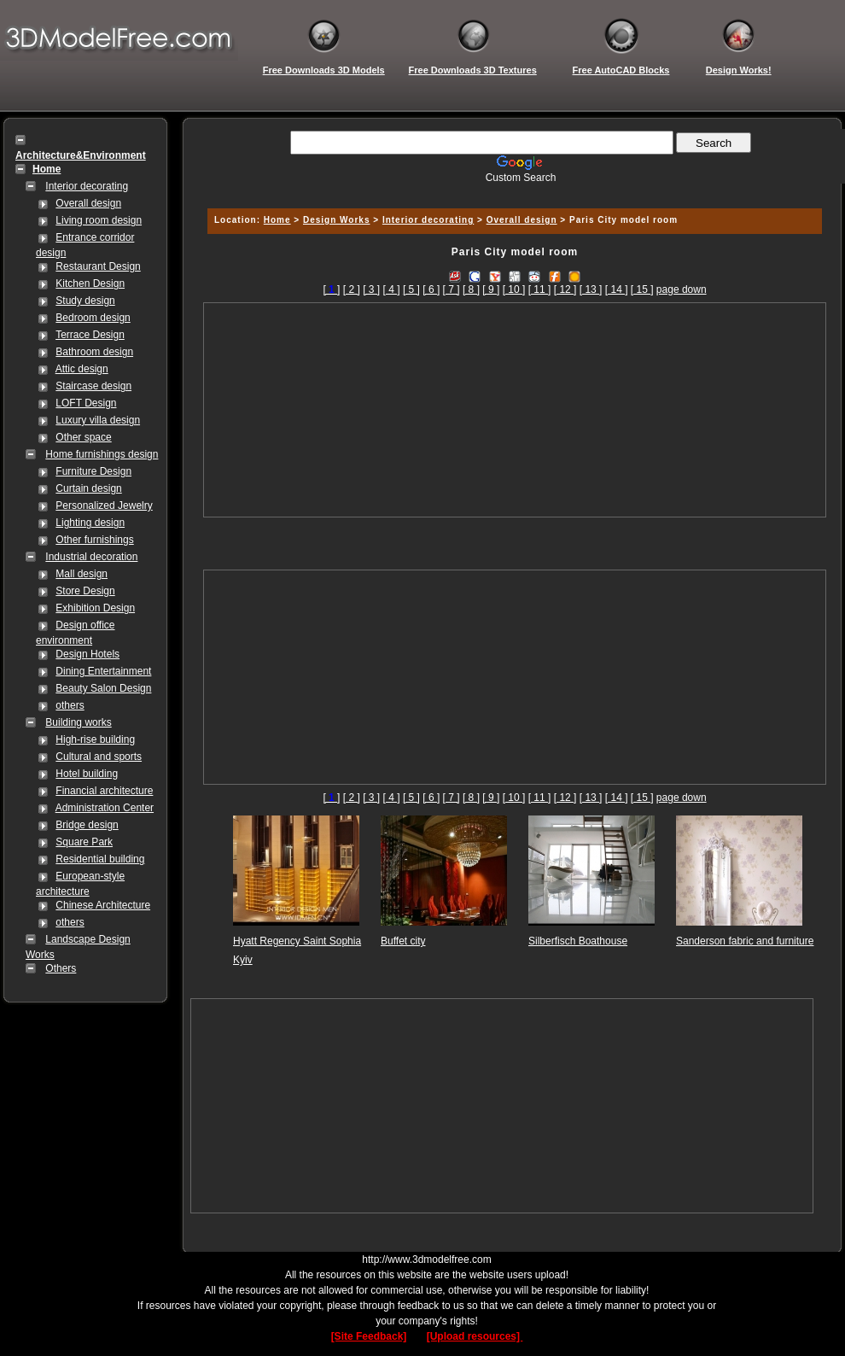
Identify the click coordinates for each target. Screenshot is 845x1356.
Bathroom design (94, 352)
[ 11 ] (539, 289)
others (69, 705)
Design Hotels (87, 654)
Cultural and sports (98, 757)
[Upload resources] (475, 1336)
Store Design (84, 591)
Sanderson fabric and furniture (744, 941)
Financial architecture (104, 791)
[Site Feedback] (369, 1336)
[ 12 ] (565, 289)
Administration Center (104, 808)
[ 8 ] (471, 289)
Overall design (88, 203)
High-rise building (95, 739)
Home (277, 220)
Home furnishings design (101, 454)
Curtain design (88, 488)
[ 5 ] (411, 289)
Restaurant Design (97, 266)
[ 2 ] (351, 289)
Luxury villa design (97, 420)
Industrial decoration (91, 557)
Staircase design (93, 386)
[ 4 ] (391, 289)
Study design (84, 301)
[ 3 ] (371, 289)
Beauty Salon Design (103, 688)
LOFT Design (85, 403)
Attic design (81, 369)
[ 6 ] (431, 289)
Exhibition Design (95, 608)
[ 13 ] (591, 289)
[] (331, 289)
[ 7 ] (451, 289)
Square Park (84, 842)
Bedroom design (92, 318)
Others (60, 968)
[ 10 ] (514, 289)
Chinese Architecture (102, 905)
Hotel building (86, 774)
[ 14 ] (616, 289)
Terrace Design (90, 335)
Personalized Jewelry (103, 505)
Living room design (98, 220)
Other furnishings (94, 540)
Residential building (99, 859)
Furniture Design (93, 471)
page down (681, 289)
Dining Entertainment (103, 671)
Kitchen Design (90, 283)
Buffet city (403, 941)
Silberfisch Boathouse (577, 941)
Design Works (336, 220)
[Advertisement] (515, 410)
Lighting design (90, 523)
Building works (78, 722)
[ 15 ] (642, 289)
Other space (83, 437)
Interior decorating (86, 186)
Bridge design (86, 825)
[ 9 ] (490, 289)
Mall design (81, 574)
